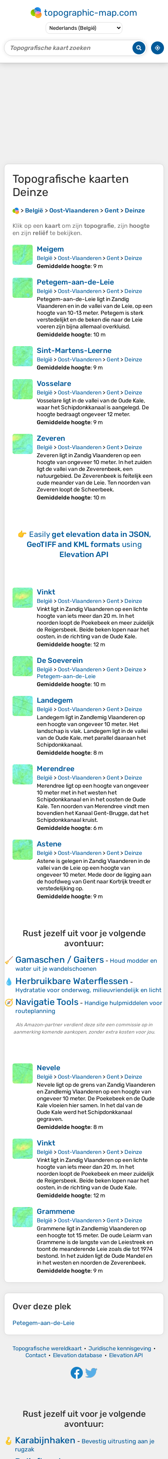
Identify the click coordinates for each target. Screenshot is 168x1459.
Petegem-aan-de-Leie (75, 282)
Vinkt (46, 592)
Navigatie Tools (46, 1002)
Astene (49, 844)
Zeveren (51, 438)
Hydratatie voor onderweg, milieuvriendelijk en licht (88, 990)
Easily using (89, 544)
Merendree (55, 768)
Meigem (50, 249)
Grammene (56, 1211)
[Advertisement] (84, 113)
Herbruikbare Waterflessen (71, 981)
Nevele (48, 1067)
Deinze (133, 258)
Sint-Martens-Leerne (74, 350)
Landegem (55, 700)
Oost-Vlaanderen (79, 258)
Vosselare (54, 383)
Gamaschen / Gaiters (59, 959)
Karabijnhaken (45, 1440)
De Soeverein (60, 660)
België (44, 258)
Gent (113, 258)
